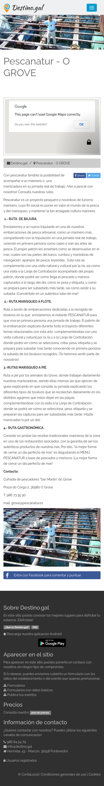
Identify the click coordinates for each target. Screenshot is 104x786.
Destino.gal (27, 7)
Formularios (16, 685)
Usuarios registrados (21, 760)
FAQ (35, 627)
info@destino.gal (20, 746)
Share (80, 175)
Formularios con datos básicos (30, 690)
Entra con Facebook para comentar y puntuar (42, 575)
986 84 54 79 (16, 742)
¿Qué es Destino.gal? (17, 627)
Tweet (93, 175)
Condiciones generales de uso (63, 774)
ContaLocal (29, 774)
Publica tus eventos (22, 695)
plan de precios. (40, 712)
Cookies (95, 774)
